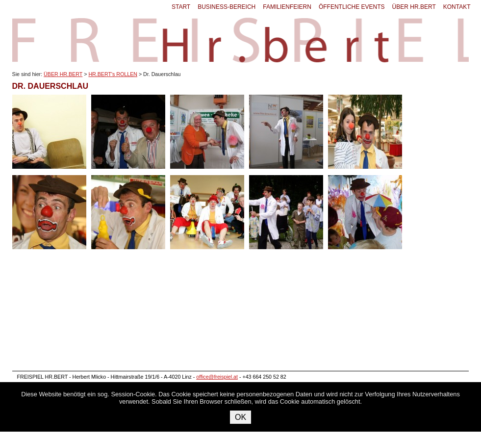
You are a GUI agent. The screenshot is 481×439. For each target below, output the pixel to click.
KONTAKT (457, 6)
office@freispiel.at (217, 377)
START (181, 6)
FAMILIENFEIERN (287, 6)
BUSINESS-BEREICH (226, 6)
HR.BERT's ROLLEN (112, 74)
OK (240, 417)
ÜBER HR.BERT (414, 6)
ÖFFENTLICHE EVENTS (352, 6)
